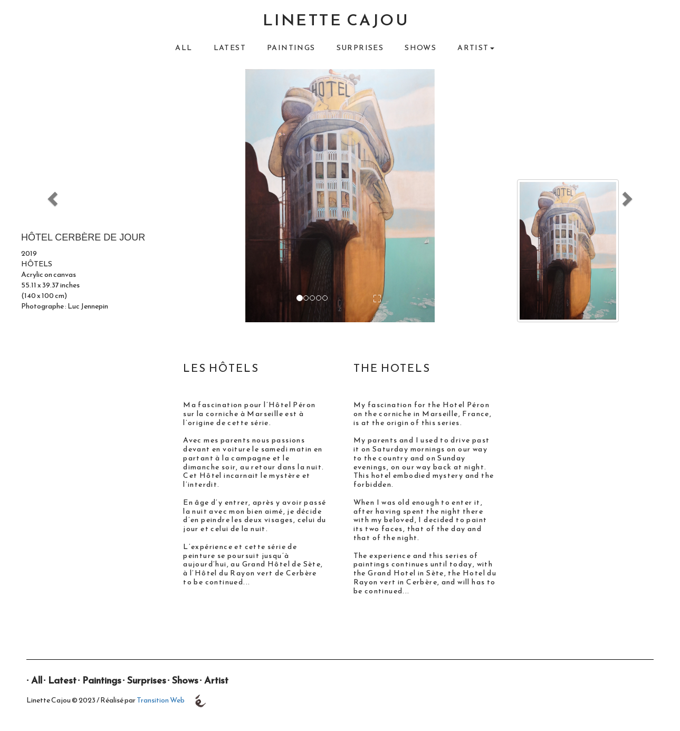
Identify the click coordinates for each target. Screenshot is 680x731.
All (183, 47)
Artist (216, 680)
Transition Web (161, 700)
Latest (230, 47)
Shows (420, 47)
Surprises (360, 47)
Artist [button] (475, 47)
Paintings (291, 47)
